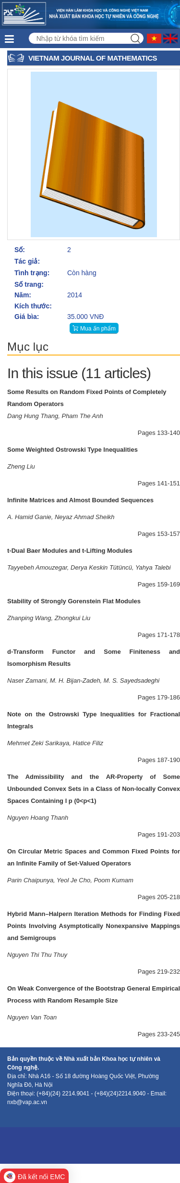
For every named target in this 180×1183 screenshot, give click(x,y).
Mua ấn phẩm (98, 328)
